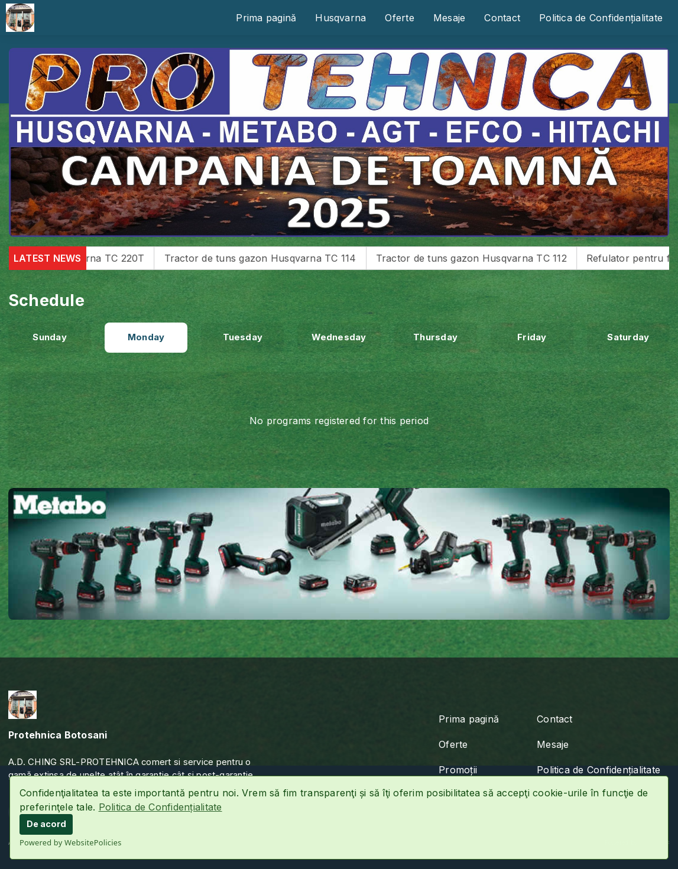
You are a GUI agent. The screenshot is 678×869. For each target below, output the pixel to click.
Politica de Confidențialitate (160, 807)
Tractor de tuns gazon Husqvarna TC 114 (275, 258)
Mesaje (449, 18)
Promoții (458, 770)
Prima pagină (266, 18)
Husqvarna (340, 18)
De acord (46, 824)
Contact (502, 18)
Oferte (399, 18)
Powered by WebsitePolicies (71, 842)
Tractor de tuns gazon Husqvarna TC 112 (485, 258)
